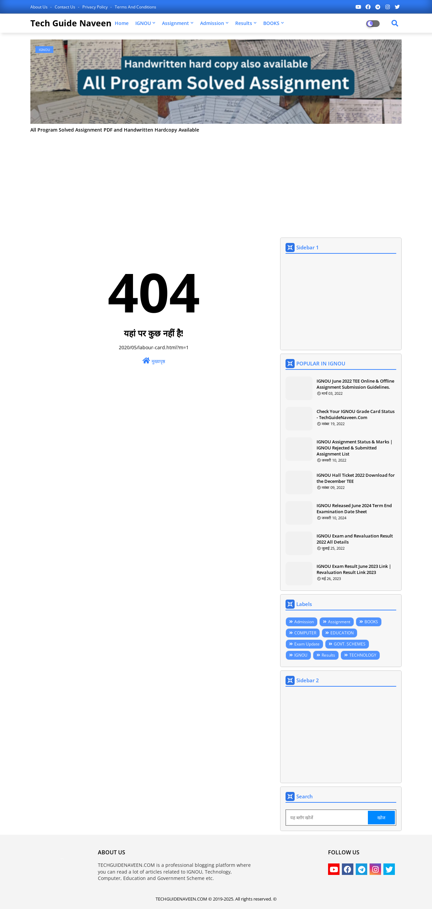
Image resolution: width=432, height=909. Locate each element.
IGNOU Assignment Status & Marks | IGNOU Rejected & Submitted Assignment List (355, 448)
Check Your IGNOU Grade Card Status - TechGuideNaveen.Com (356, 414)
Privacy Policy (95, 7)
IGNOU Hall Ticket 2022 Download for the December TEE (356, 478)
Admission (212, 23)
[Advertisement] (216, 182)
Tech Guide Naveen (70, 23)
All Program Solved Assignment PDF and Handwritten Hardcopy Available (114, 130)
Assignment (175, 23)
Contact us (65, 7)
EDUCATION (342, 633)
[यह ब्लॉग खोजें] (327, 817)
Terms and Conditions (135, 7)
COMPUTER (305, 633)
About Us (39, 7)
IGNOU (143, 23)
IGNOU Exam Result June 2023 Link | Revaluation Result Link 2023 (354, 569)
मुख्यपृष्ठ (153, 360)
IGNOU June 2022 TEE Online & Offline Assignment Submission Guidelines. (355, 384)
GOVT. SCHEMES (350, 644)
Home (122, 23)
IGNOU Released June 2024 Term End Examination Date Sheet (354, 508)
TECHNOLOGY (362, 655)
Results (243, 23)
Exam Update (307, 644)
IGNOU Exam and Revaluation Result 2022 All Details (355, 539)
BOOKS (271, 23)
